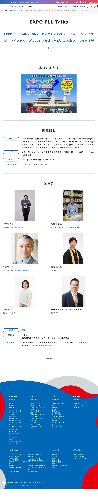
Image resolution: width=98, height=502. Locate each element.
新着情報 (60, 6)
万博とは (13, 6)
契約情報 (82, 6)
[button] (92, 380)
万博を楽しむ (22, 6)
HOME (6, 10)
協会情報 (75, 6)
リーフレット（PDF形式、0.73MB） (38, 164)
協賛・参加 (67, 6)
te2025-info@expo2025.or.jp (46, 345)
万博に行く (30, 6)
